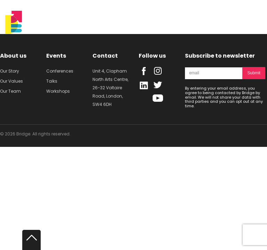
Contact (105, 56)
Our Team (10, 91)
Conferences (59, 71)
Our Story (9, 71)
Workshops (58, 91)
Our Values (11, 81)
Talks (51, 81)
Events (56, 56)
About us (13, 56)
